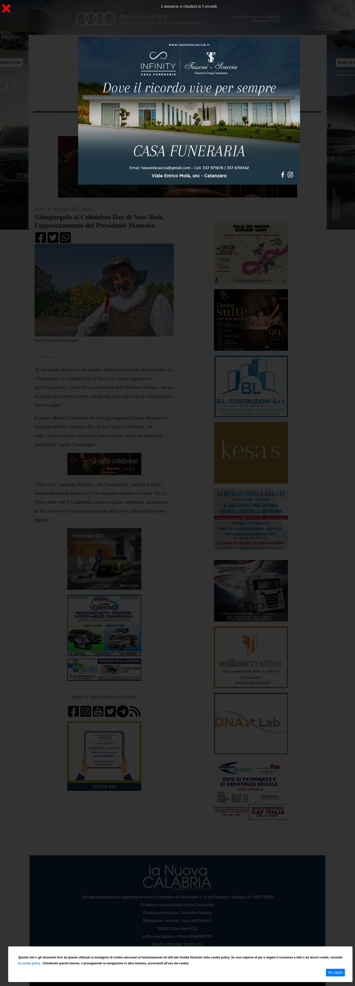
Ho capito (335, 972)
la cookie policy (29, 963)
